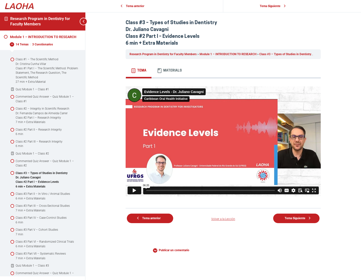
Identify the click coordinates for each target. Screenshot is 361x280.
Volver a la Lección (223, 219)
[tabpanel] (223, 141)
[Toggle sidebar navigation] (78, 21)
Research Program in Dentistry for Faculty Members (163, 54)
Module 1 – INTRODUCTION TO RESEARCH (228, 54)
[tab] (139, 71)
